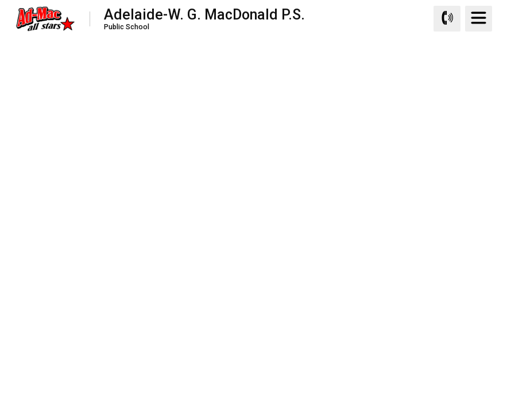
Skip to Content (0, 0)
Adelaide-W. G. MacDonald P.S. (204, 18)
